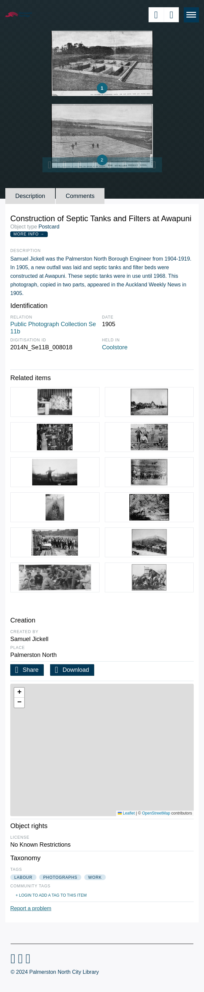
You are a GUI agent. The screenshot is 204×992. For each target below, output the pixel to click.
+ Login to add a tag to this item (51, 895)
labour (23, 877)
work (95, 877)
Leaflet (126, 813)
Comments (80, 196)
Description (30, 196)
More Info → (29, 234)
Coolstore (115, 347)
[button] (19, 693)
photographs (60, 877)
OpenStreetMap (156, 813)
